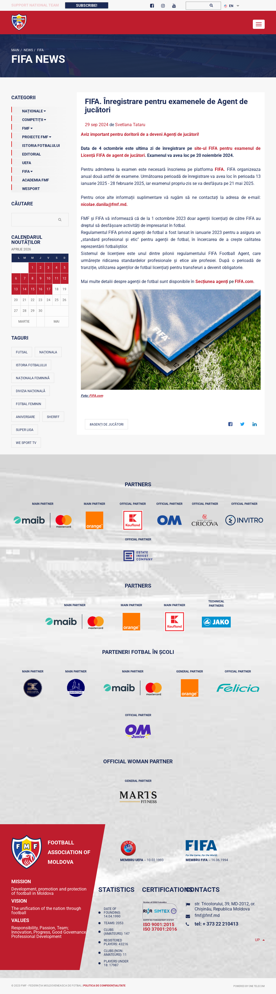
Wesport (25, 187)
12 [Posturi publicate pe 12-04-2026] (64, 278)
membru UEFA (131, 860)
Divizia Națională (30, 391)
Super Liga (24, 430)
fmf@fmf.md (207, 915)
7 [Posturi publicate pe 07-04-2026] (25, 278)
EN (228, 6)
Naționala (48, 352)
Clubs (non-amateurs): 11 (116, 953)
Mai (56, 321)
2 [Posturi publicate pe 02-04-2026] (41, 268)
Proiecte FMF (31, 136)
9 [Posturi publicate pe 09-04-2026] (41, 278)
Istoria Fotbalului (35, 144)
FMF (22, 127)
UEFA (21, 161)
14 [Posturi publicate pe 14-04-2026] (24, 289)
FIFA (40, 50)
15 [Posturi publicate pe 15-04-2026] (32, 289)
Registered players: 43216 (117, 942)
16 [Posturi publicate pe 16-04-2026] (40, 289)
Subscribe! (86, 5)
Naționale (28, 110)
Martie (24, 321)
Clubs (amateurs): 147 (117, 932)
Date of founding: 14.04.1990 (113, 912)
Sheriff (53, 417)
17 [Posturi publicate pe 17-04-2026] (48, 289)
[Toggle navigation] (259, 24)
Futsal (21, 352)
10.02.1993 (155, 860)
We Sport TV (26, 443)
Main (15, 50)
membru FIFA (197, 860)
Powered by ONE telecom (249, 986)
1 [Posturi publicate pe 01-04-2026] (32, 268)
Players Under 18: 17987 (116, 963)
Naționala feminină (33, 378)
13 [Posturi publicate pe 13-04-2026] (16, 289)
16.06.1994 (219, 860)
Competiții (28, 118)
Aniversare (25, 417)
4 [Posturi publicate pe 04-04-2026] (56, 268)
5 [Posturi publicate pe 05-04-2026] (64, 268)
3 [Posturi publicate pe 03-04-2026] (48, 268)
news (28, 50)
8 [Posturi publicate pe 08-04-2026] (32, 278)
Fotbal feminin (28, 404)
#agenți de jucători (106, 424)
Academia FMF (30, 179)
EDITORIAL (26, 153)
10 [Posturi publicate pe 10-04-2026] (48, 278)
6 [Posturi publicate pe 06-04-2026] (16, 278)
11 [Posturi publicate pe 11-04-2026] (56, 278)
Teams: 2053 (114, 923)
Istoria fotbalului (31, 365)
